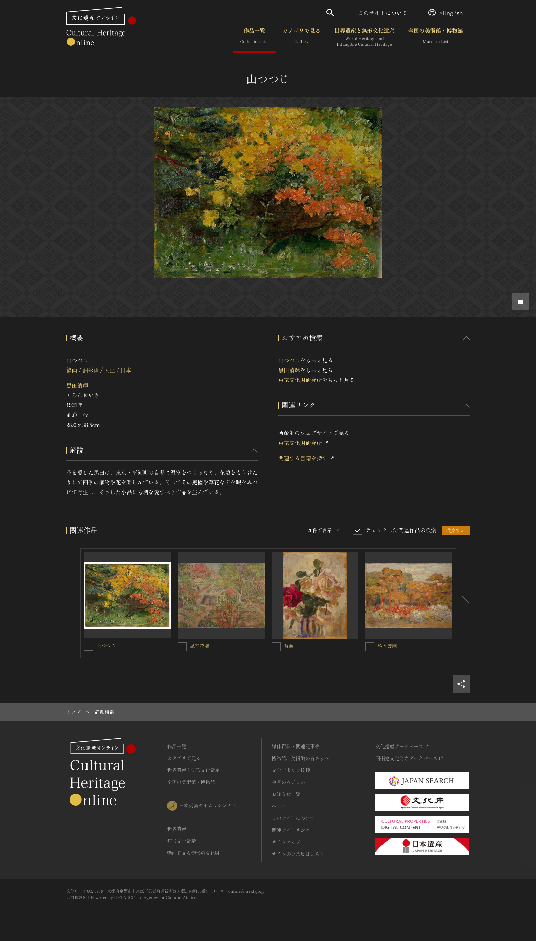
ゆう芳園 (387, 645)
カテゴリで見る (301, 37)
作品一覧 (254, 37)
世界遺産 (176, 828)
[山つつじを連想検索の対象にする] (88, 646)
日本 (125, 370)
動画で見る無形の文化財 (193, 852)
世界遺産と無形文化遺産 (364, 37)
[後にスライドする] (463, 603)
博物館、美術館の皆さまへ (300, 758)
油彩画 (90, 370)
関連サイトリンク (291, 829)
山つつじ (289, 360)
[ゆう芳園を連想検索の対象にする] (369, 646)
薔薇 (289, 645)
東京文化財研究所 (300, 380)
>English (445, 13)
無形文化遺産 (181, 840)
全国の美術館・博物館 (435, 37)
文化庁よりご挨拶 (291, 770)
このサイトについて (382, 13)
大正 (109, 370)
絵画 (71, 370)
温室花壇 (199, 645)
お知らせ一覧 (286, 794)
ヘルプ (279, 806)
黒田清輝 (77, 385)
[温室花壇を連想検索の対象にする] (182, 646)
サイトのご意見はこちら (298, 853)
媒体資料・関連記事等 (296, 746)
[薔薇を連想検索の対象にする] (276, 646)
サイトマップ (286, 841)
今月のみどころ (288, 782)
